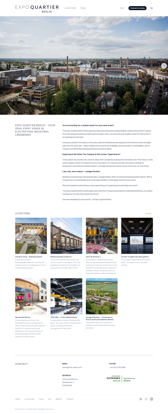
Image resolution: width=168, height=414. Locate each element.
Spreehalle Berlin (22, 317)
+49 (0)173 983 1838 (117, 367)
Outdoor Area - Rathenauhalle (28, 257)
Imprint (59, 399)
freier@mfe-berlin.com (72, 367)
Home (17, 399)
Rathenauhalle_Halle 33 (61, 257)
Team (82, 8)
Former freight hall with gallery (135, 257)
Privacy (70, 399)
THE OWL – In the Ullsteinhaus (64, 317)
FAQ (122, 8)
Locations (70, 8)
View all (149, 213)
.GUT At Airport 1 (93, 257)
